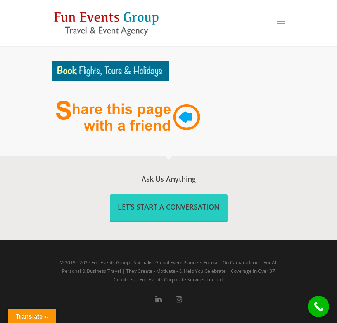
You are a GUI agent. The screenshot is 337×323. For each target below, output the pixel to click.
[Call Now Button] (318, 306)
